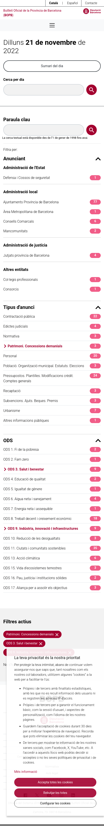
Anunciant (52, 158)
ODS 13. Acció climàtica (52, 558)
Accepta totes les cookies (55, 782)
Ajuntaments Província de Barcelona (52, 202)
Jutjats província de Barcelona (52, 255)
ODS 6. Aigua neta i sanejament (52, 498)
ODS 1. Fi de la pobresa (52, 449)
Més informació (25, 772)
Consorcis (52, 289)
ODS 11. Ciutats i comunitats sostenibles (52, 548)
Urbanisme (52, 410)
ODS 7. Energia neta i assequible (52, 508)
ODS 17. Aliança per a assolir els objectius (52, 587)
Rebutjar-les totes (55, 793)
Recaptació (52, 390)
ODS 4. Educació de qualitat (52, 479)
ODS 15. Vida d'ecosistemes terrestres (52, 568)
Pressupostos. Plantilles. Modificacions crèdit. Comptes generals (52, 378)
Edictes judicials (52, 326)
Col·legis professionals (52, 279)
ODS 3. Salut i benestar (54, 469)
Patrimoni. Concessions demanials (54, 346)
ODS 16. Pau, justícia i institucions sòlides (52, 577)
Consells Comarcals (52, 221)
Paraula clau (16, 119)
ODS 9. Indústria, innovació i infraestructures (54, 528)
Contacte (91, 3)
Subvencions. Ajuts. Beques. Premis (52, 400)
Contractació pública (52, 316)
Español (72, 3)
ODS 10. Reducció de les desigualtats (52, 538)
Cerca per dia (13, 79)
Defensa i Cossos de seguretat (52, 177)
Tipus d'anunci (52, 307)
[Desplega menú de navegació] (52, 25)
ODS (52, 440)
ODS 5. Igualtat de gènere (52, 489)
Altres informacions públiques (52, 420)
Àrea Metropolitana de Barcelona (52, 211)
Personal (52, 356)
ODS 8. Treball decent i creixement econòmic (52, 518)
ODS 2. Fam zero (52, 459)
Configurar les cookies (55, 803)
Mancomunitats (52, 231)
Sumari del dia (52, 66)
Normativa (52, 336)
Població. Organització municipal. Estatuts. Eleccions (52, 365)
